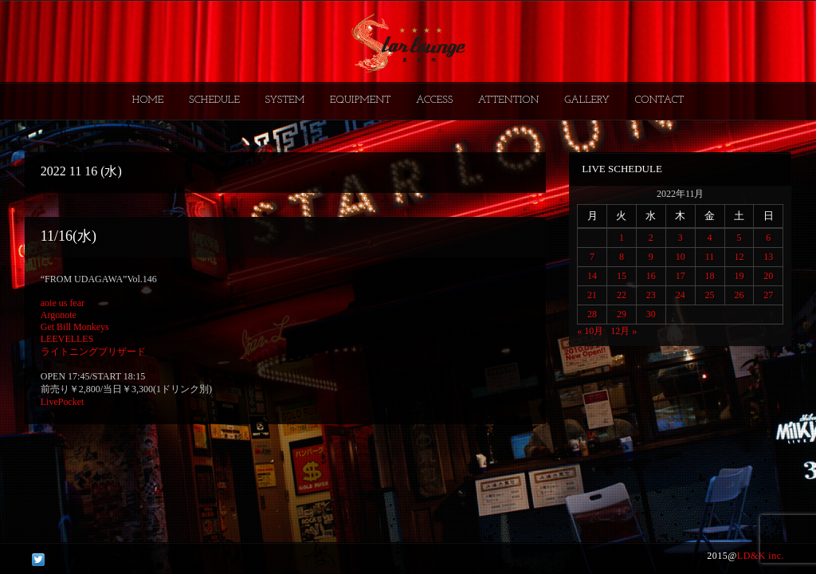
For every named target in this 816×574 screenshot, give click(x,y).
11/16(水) (68, 236)
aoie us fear (62, 303)
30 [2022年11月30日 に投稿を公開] (651, 314)
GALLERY (587, 100)
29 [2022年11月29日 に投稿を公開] (621, 314)
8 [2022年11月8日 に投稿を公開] (621, 256)
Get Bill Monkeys (75, 326)
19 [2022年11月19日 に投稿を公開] (738, 275)
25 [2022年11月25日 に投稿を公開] (710, 295)
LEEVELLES (67, 338)
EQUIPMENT (360, 100)
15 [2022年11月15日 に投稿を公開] (621, 275)
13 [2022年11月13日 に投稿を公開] (768, 256)
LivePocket (62, 401)
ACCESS (434, 100)
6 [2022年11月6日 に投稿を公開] (768, 237)
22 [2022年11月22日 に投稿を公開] (621, 295)
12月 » (623, 330)
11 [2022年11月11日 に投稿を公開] (710, 256)
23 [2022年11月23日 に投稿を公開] (651, 295)
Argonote (58, 314)
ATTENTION (508, 100)
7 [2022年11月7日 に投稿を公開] (592, 256)
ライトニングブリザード (93, 351)
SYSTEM (285, 100)
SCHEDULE (214, 100)
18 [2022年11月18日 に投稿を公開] (710, 275)
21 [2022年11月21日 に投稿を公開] (592, 295)
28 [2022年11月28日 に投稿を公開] (592, 314)
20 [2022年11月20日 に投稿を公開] (768, 275)
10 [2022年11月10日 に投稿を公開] (680, 256)
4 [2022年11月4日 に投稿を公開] (710, 237)
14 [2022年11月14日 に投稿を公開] (592, 275)
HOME (148, 100)
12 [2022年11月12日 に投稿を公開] (738, 256)
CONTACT (659, 100)
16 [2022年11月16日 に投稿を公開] (651, 275)
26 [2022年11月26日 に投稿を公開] (738, 295)
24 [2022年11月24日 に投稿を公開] (680, 295)
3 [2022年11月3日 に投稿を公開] (680, 237)
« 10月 (590, 330)
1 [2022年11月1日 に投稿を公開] (621, 237)
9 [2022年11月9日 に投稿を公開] (651, 256)
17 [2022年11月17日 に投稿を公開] (680, 275)
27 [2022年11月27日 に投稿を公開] (768, 295)
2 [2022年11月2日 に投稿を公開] (651, 237)
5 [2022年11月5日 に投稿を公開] (738, 237)
